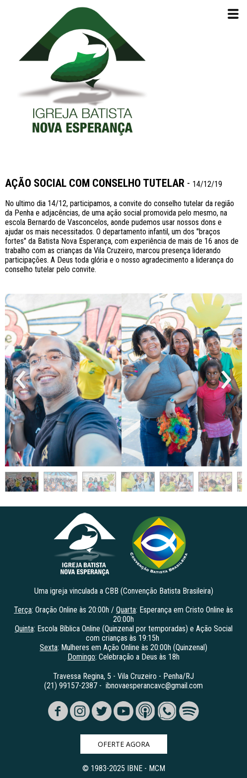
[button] (22, 484)
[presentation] (21, 380)
